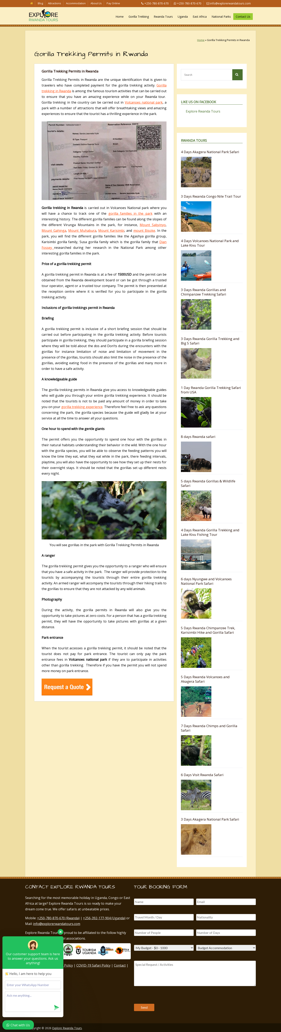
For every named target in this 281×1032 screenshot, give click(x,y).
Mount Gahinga (54, 230)
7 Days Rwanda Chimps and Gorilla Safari (209, 728)
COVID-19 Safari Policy (93, 965)
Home (120, 16)
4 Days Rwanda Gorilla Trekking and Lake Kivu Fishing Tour (210, 532)
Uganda (183, 16)
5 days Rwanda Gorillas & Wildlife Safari (208, 483)
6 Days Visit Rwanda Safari (202, 774)
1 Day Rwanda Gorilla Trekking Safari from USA (211, 389)
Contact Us (243, 16)
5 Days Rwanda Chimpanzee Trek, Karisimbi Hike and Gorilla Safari (208, 630)
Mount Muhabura (82, 230)
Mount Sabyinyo (153, 225)
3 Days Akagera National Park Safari (210, 819)
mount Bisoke (144, 230)
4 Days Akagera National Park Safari (210, 151)
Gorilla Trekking (139, 16)
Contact (120, 965)
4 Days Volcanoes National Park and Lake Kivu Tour (210, 243)
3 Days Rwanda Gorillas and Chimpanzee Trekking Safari (203, 292)
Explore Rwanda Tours (203, 111)
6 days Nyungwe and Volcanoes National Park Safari (206, 581)
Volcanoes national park (144, 102)
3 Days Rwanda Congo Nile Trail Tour (211, 196)
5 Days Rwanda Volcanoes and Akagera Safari (205, 679)
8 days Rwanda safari (198, 436)
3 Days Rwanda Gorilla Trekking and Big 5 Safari (210, 340)
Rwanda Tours (163, 16)
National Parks (221, 16)
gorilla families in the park (130, 213)
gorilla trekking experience (82, 407)
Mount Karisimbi (111, 230)
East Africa (200, 16)
